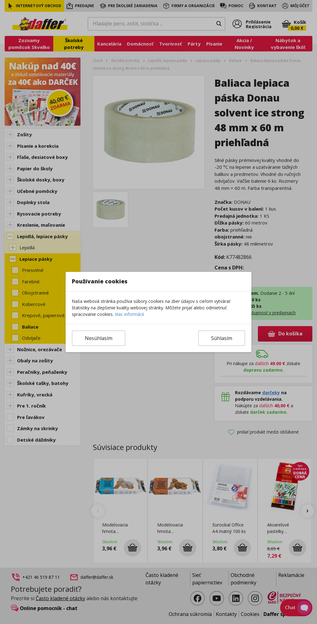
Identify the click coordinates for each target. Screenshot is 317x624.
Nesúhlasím (98, 338)
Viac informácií (129, 314)
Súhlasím (221, 338)
